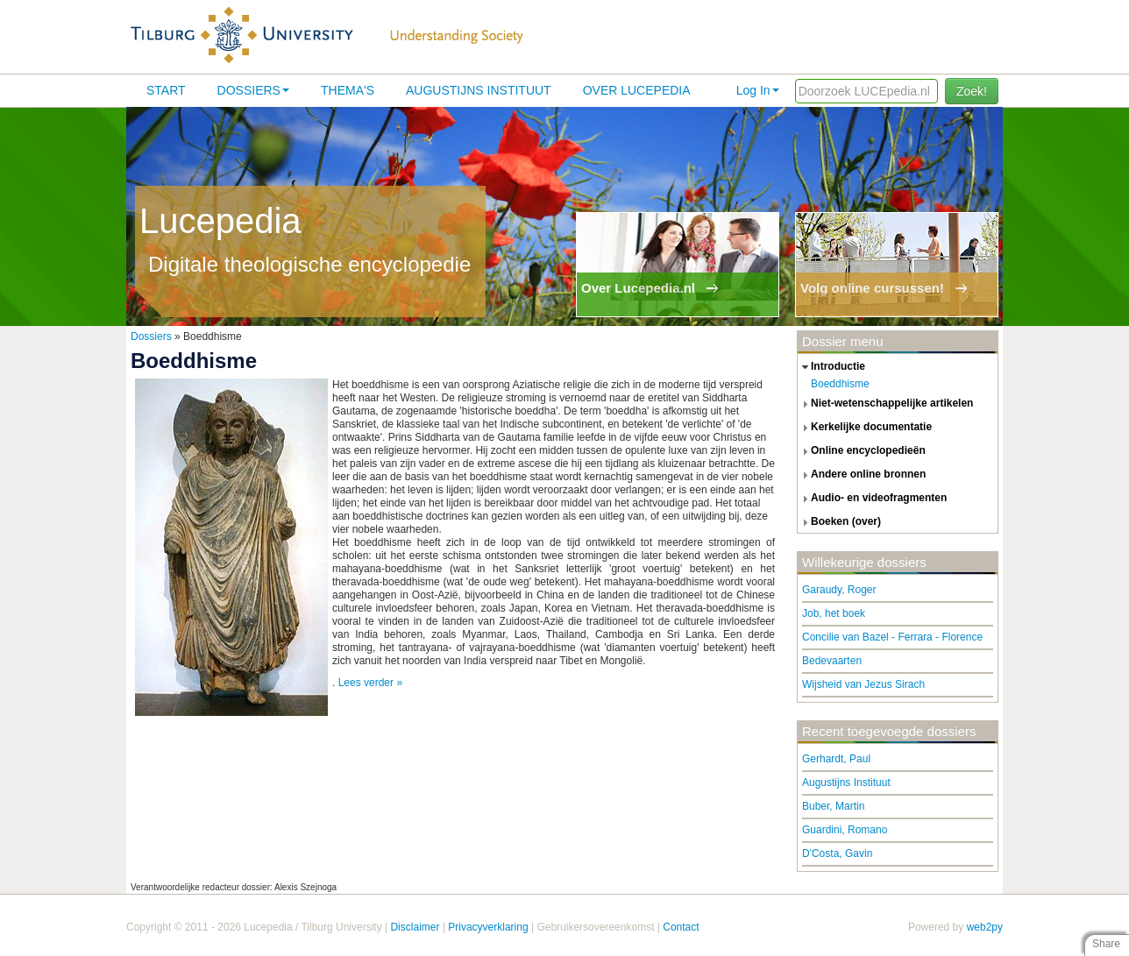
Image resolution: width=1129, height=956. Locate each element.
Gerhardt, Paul (836, 759)
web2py (985, 927)
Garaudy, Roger (839, 590)
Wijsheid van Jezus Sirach (863, 684)
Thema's (347, 90)
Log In (757, 90)
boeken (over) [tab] (839, 522)
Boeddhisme (840, 384)
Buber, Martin (833, 806)
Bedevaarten (832, 661)
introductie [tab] (831, 367)
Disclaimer (414, 927)
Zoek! (971, 91)
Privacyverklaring (488, 927)
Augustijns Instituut (478, 90)
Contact (681, 927)
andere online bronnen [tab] (862, 475)
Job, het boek (833, 613)
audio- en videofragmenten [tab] (872, 499)
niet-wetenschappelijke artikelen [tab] (885, 404)
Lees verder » (370, 682)
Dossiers (253, 90)
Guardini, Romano (844, 830)
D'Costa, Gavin (837, 853)
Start (166, 90)
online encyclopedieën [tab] (862, 451)
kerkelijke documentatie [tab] (865, 428)
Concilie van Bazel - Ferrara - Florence (892, 637)
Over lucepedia (637, 90)
